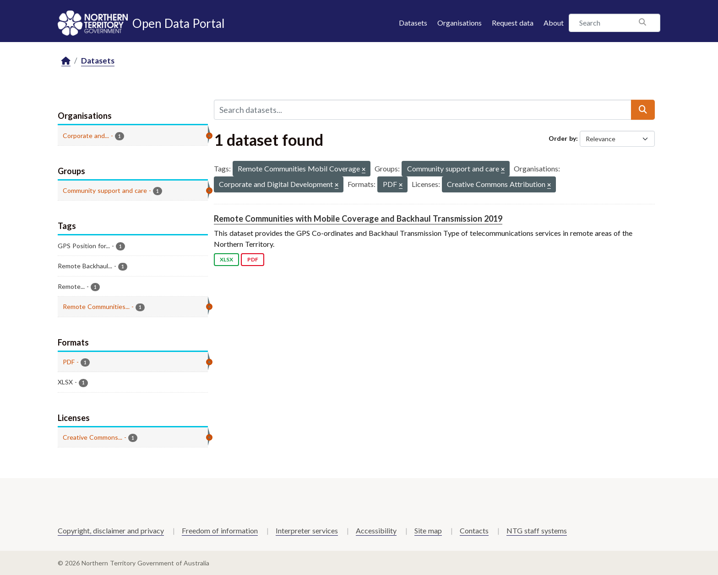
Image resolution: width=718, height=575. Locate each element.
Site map (428, 530)
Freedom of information (220, 530)
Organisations (459, 22)
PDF (252, 259)
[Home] (66, 61)
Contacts (474, 530)
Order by (562, 138)
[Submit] (643, 110)
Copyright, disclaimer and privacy (111, 530)
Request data (512, 22)
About (554, 22)
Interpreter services (307, 530)
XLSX (226, 259)
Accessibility (376, 530)
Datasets (413, 22)
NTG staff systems (536, 530)
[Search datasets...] (422, 110)
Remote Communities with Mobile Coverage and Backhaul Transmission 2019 (358, 218)
